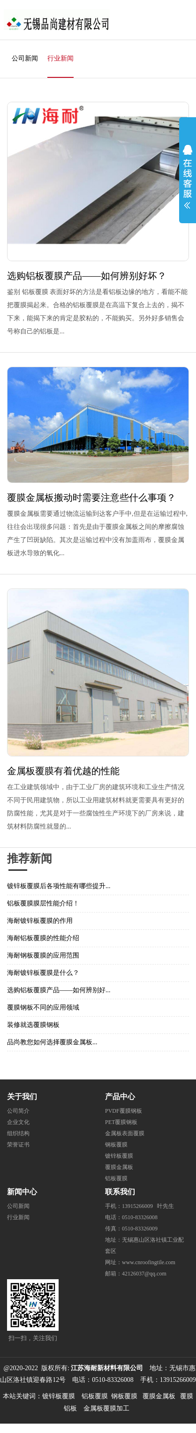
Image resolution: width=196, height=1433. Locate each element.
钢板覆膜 (116, 1144)
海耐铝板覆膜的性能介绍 (43, 938)
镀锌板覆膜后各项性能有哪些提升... (59, 886)
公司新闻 (25, 58)
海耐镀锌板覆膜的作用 (40, 920)
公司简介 (18, 1111)
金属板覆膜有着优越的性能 (63, 771)
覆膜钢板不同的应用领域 (43, 1007)
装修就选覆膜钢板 (33, 1024)
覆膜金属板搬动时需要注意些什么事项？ (91, 497)
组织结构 (18, 1133)
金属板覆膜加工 (106, 1408)
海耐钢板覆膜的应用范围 (43, 955)
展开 (187, 174)
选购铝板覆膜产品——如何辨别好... (59, 990)
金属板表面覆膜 (124, 1133)
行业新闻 (60, 58)
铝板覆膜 (116, 1178)
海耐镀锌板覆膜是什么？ (43, 972)
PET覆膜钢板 (121, 1122)
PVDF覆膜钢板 (123, 1111)
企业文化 (18, 1122)
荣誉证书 (18, 1144)
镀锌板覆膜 (119, 1156)
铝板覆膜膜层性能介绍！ (43, 903)
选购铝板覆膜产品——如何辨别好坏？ (86, 276)
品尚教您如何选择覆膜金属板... (52, 1042)
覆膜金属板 (119, 1167)
